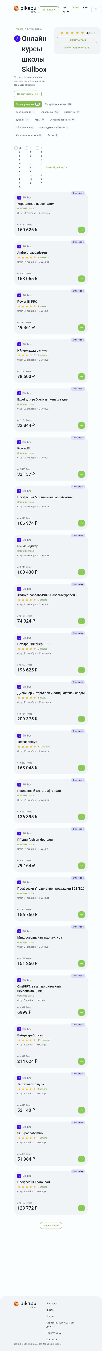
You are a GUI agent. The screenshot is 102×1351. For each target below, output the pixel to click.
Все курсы (66, 9)
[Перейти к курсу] (81, 230)
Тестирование (26, 112)
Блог (85, 7)
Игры (40, 119)
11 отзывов (44, 1040)
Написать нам (53, 1333)
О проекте (51, 1339)
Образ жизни (25, 127)
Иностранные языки (29, 135)
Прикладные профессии (54, 127)
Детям (52, 135)
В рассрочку (41, 165)
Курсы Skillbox (34, 29)
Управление (50, 112)
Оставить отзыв (25, 208)
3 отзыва (42, 600)
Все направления (28, 104)
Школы (76, 7)
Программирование (58, 104)
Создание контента (62, 119)
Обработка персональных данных (60, 1324)
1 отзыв (42, 306)
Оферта (50, 1316)
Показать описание (24, 85)
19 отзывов (44, 746)
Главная (19, 29)
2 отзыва (42, 355)
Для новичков (20, 167)
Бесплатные (31, 165)
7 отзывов (43, 257)
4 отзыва (42, 1089)
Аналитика (72, 112)
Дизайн (22, 119)
